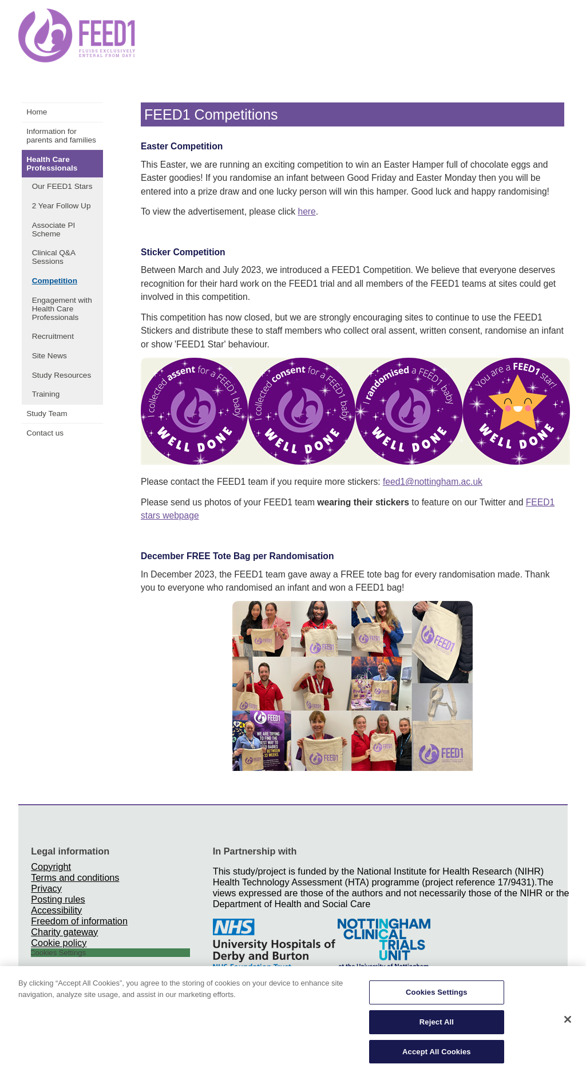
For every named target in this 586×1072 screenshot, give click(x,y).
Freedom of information (79, 921)
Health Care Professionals (51, 163)
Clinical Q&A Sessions (54, 257)
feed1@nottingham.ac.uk (432, 481)
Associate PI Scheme (54, 229)
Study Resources (62, 375)
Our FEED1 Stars (62, 186)
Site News (49, 355)
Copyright (51, 866)
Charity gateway (64, 932)
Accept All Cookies (436, 1055)
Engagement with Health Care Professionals (62, 309)
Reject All (436, 1025)
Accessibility (56, 910)
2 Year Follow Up (61, 205)
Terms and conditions (75, 877)
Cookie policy (58, 942)
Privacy (46, 888)
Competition (54, 280)
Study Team (47, 413)
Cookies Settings (437, 996)
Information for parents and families (61, 135)
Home (36, 112)
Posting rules (58, 899)
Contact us (45, 433)
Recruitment (53, 336)
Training (46, 394)
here (306, 211)
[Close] (567, 1023)
